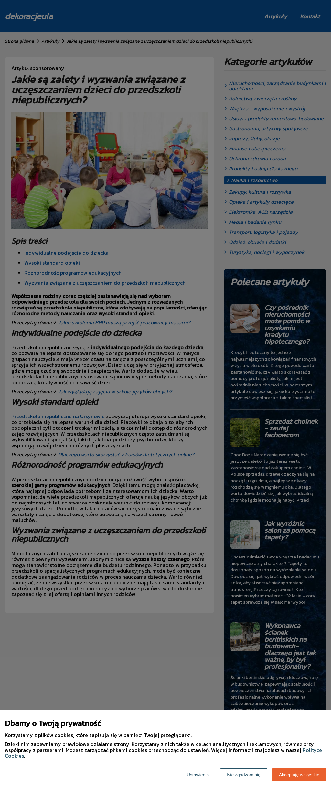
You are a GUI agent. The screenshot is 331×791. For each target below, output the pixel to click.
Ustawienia (198, 774)
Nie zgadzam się (244, 774)
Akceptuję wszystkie (299, 774)
